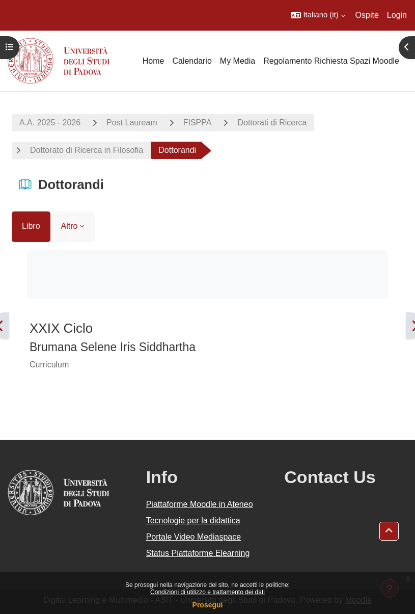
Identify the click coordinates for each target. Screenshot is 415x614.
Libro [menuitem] (31, 226)
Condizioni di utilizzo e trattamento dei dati (207, 592)
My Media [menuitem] (237, 61)
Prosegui (207, 605)
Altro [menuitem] (69, 226)
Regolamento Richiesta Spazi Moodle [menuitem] (331, 61)
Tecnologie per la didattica (193, 520)
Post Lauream (131, 122)
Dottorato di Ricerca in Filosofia (86, 150)
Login (397, 15)
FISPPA (197, 122)
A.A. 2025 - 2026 (49, 122)
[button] (318, 15)
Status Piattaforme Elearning (198, 553)
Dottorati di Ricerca (272, 122)
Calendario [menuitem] (191, 61)
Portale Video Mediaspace (193, 536)
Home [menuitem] (153, 61)
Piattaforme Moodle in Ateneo (199, 504)
